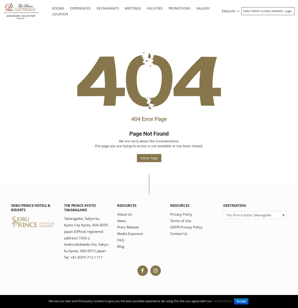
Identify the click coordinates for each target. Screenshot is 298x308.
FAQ (120, 240)
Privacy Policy (181, 214)
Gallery (203, 8)
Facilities (155, 8)
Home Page (149, 158)
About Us (124, 214)
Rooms (58, 8)
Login (288, 11)
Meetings (133, 8)
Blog (120, 246)
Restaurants (108, 8)
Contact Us (178, 233)
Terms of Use (180, 220)
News (121, 220)
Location (60, 14)
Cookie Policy (222, 301)
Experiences (80, 8)
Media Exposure (130, 233)
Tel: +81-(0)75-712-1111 (83, 257)
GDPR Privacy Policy (186, 227)
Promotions (179, 8)
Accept (241, 301)
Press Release (128, 227)
